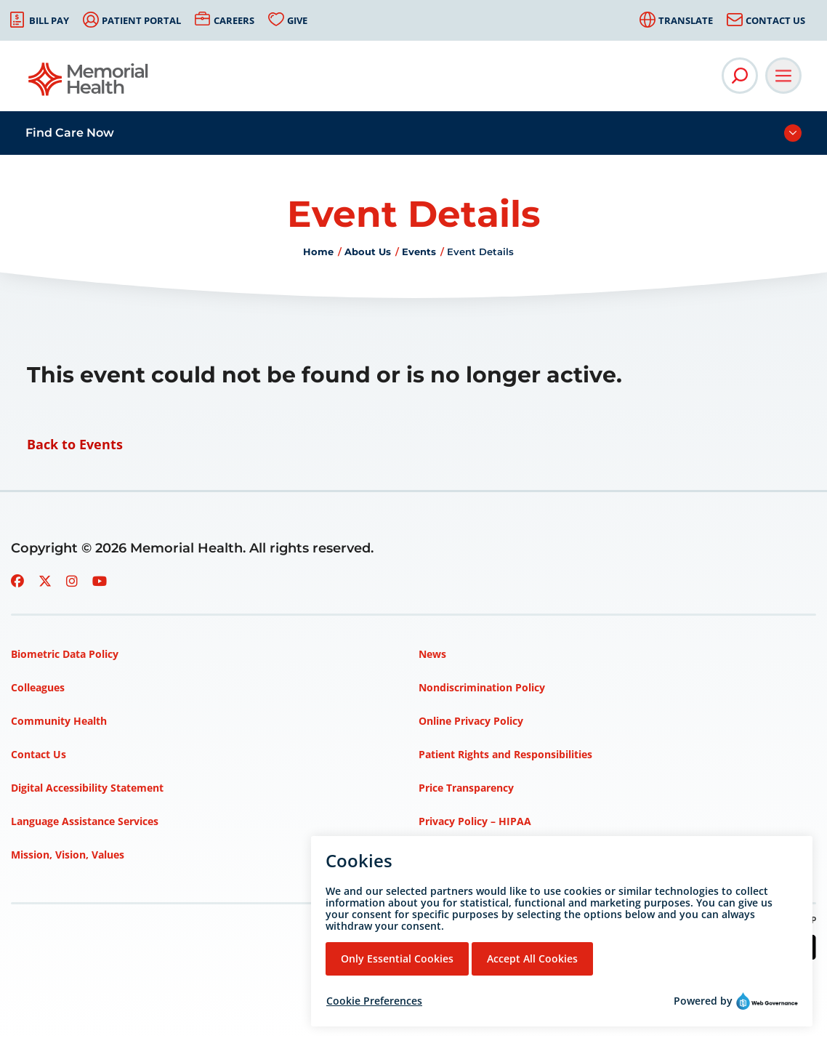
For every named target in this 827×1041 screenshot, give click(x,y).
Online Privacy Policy (471, 721)
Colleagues (38, 687)
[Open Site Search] (740, 75)
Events (419, 251)
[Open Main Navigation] (783, 75)
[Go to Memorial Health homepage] (89, 84)
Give (297, 20)
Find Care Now (69, 133)
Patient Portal (141, 20)
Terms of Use (452, 854)
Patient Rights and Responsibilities (505, 754)
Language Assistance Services (84, 821)
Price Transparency (466, 788)
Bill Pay (49, 20)
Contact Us (775, 20)
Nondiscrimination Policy (482, 687)
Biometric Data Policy (64, 654)
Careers (234, 20)
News (432, 654)
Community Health (59, 721)
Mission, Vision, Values (67, 854)
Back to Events (75, 444)
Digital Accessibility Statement (87, 788)
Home (318, 251)
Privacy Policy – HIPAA (475, 821)
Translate (685, 20)
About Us (367, 251)
